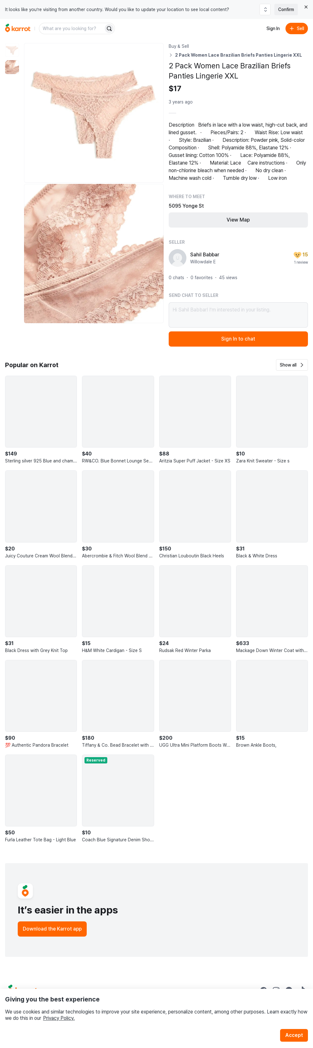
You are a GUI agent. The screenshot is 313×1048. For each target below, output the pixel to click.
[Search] (109, 28)
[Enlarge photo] (94, 113)
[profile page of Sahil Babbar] (177, 258)
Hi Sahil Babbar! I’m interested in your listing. (238, 315)
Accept (294, 1035)
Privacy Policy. (59, 1018)
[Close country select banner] (306, 7)
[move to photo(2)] (12, 67)
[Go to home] (17, 28)
